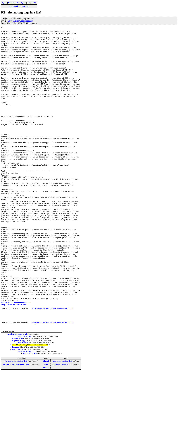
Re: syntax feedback (60, 425)
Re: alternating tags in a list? (16, 421)
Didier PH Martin (24, 396)
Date (28, 3)
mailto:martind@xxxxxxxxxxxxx (15, 358)
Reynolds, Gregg (18, 401)
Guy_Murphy (17, 409)
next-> (17, 3)
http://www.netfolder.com (13, 360)
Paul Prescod (23, 403)
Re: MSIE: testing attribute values (16, 425)
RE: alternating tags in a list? (18, 394)
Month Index (14, 6)
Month (46, 428)
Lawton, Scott (17, 399)
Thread (10, 3)
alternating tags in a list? (62, 421)
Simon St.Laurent (30, 414)
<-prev (4, 3)
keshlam (15, 407)
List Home (25, 6)
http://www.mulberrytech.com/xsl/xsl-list (53, 365)
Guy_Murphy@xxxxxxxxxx (20, 21)
